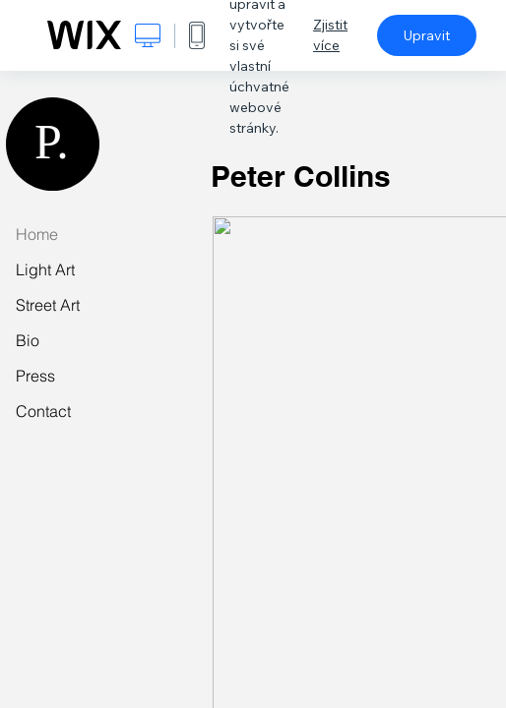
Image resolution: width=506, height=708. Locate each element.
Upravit (427, 35)
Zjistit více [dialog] (330, 35)
